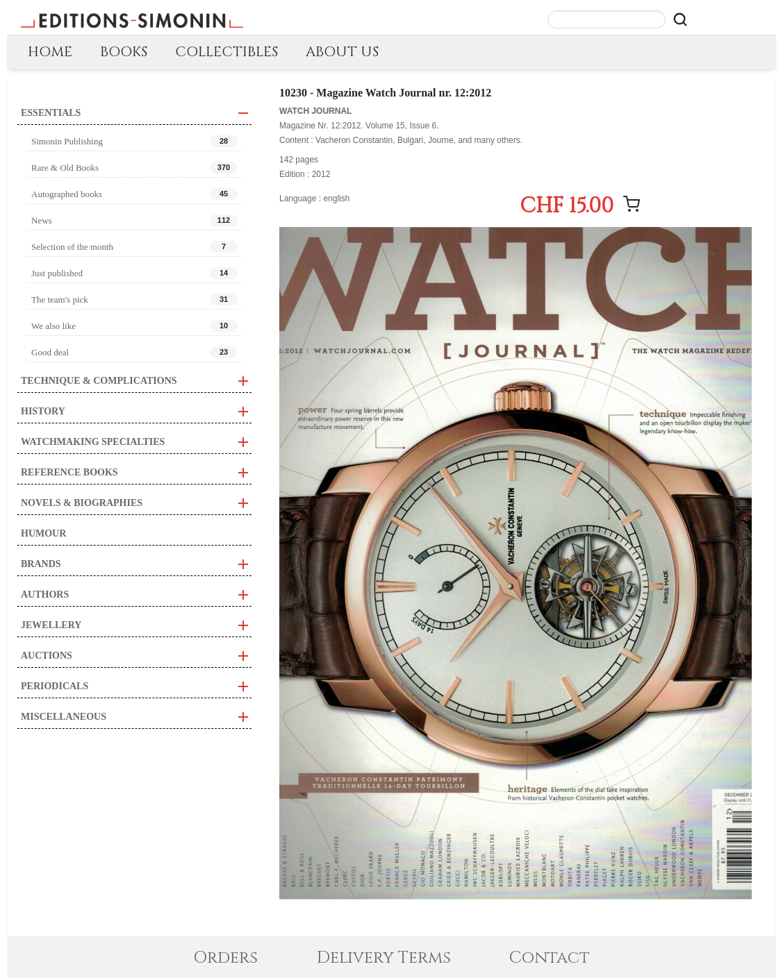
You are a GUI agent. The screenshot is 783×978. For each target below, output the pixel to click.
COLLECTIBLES (226, 51)
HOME (50, 51)
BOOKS (123, 51)
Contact (549, 958)
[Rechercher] (680, 19)
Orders (225, 958)
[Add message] (631, 204)
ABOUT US (342, 51)
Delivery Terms (384, 958)
